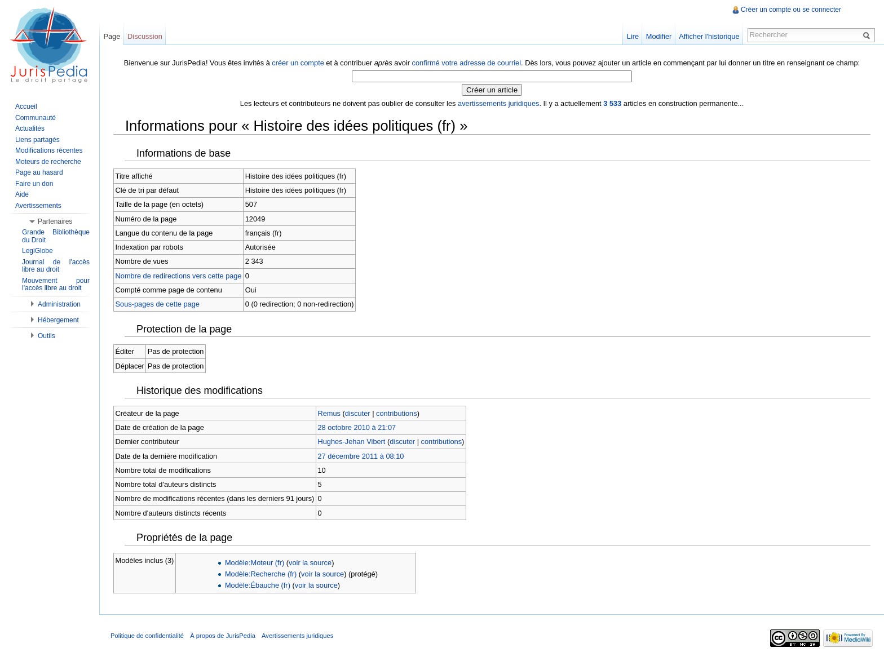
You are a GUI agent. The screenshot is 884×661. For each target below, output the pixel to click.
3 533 (612, 103)
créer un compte (298, 63)
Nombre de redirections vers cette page (179, 276)
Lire (633, 36)
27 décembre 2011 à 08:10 (360, 456)
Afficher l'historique (709, 36)
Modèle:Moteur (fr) (254, 562)
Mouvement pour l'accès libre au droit (56, 284)
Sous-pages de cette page (158, 304)
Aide (22, 194)
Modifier (659, 36)
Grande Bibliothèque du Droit (56, 236)
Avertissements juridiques (297, 635)
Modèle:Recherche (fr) (261, 574)
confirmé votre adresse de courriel (466, 63)
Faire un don (34, 184)
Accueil (26, 106)
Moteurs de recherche (48, 162)
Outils (46, 336)
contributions (396, 413)
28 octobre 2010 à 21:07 (356, 427)
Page (111, 36)
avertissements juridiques (498, 103)
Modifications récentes (48, 150)
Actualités (30, 128)
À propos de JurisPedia (222, 635)
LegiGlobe (37, 251)
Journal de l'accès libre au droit (56, 266)
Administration (59, 304)
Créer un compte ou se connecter (791, 10)
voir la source (310, 562)
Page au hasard (39, 172)
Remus (329, 413)
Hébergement (58, 320)
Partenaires (55, 221)
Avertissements (38, 206)
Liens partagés (37, 140)
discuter (357, 413)
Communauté (35, 118)
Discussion (144, 36)
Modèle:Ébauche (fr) (257, 585)
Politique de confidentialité (147, 635)
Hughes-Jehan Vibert (351, 441)
